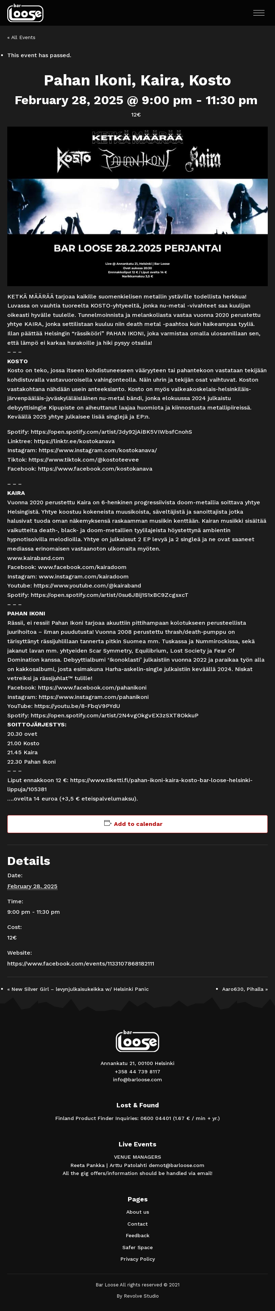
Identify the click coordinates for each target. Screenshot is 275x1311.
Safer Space (137, 1247)
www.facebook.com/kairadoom (82, 567)
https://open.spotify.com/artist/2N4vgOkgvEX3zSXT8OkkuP (114, 715)
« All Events (21, 37)
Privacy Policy (137, 1259)
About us (137, 1212)
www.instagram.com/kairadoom (84, 576)
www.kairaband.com (35, 558)
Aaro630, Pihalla (245, 989)
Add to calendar (138, 823)
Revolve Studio (141, 1296)
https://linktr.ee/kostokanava (74, 441)
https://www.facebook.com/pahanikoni (92, 687)
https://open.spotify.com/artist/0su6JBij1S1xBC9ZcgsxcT (110, 594)
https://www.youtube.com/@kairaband (87, 585)
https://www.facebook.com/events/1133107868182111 (80, 963)
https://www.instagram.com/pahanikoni (94, 696)
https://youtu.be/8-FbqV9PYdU (77, 706)
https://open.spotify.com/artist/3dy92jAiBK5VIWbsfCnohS (111, 431)
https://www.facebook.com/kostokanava (95, 468)
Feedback (137, 1235)
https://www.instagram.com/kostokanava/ (98, 450)
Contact (137, 1224)
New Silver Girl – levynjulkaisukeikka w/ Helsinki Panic (78, 989)
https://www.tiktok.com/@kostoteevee (84, 459)
